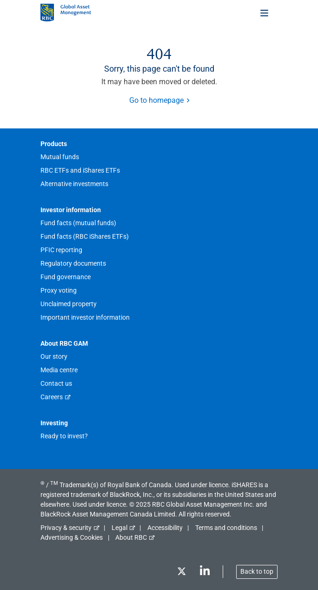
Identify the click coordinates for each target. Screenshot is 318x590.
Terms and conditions (226, 527)
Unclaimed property (68, 304)
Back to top (256, 571)
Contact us (56, 383)
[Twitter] (181, 573)
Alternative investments (74, 184)
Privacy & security (66, 527)
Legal (119, 527)
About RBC (131, 537)
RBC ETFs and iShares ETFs (80, 170)
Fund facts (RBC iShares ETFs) (84, 236)
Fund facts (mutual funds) (78, 223)
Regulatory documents (73, 263)
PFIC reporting (61, 250)
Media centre (59, 370)
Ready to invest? (64, 436)
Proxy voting (58, 290)
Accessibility (165, 527)
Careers (51, 397)
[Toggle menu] (265, 12)
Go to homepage (156, 100)
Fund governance (65, 277)
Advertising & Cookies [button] (71, 537)
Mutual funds (59, 157)
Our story (53, 356)
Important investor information (85, 317)
